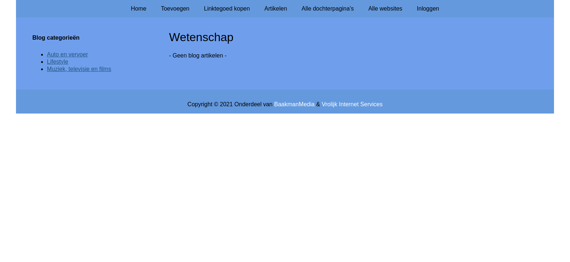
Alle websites (385, 8)
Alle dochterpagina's (328, 8)
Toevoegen (175, 8)
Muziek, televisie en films (79, 69)
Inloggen (428, 8)
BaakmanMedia (294, 104)
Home (138, 8)
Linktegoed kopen (227, 8)
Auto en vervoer (67, 54)
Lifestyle (57, 62)
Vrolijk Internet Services (352, 104)
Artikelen (275, 8)
